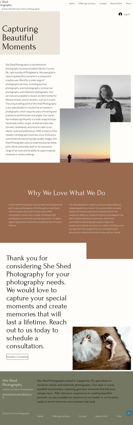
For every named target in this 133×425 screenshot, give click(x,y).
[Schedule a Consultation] (17, 357)
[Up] (129, 413)
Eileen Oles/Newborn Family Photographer (21, 9)
